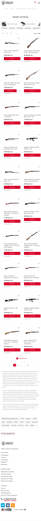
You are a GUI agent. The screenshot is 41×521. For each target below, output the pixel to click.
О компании (4, 455)
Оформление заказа (7, 471)
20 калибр (12, 28)
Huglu (3, 422)
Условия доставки (6, 476)
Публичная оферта (7, 481)
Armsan (28, 422)
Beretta (32, 425)
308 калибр (28, 28)
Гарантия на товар (7, 478)
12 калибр (4, 28)
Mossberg (9, 422)
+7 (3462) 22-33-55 (9, 499)
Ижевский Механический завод (10, 418)
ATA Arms (21, 425)
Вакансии (4, 462)
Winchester (35, 422)
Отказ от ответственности (9, 495)
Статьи (3, 488)
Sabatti (16, 422)
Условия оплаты (6, 474)
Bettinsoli (28, 418)
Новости (3, 457)
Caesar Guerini (5, 425)
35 (27, 365)
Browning (14, 425)
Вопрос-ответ (5, 490)
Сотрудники (4, 460)
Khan (27, 425)
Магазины (4, 464)
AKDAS (22, 422)
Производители (6, 493)
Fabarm (35, 418)
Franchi (22, 418)
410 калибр (20, 28)
